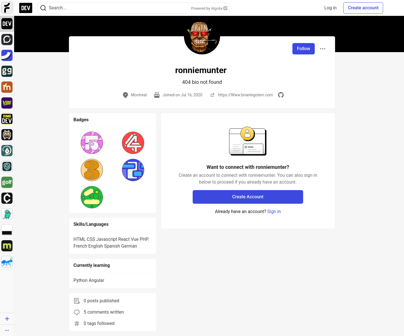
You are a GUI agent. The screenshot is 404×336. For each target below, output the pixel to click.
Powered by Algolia (209, 8)
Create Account (248, 196)
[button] (91, 142)
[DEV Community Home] (26, 8)
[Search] (43, 8)
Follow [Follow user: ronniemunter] (303, 48)
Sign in (274, 211)
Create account (363, 7)
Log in (330, 7)
